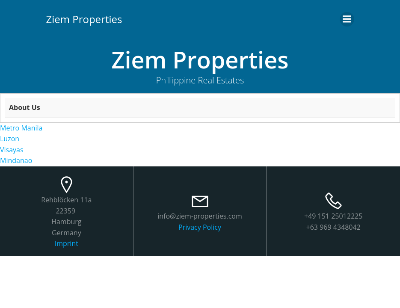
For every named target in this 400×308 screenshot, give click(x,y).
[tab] (200, 108)
